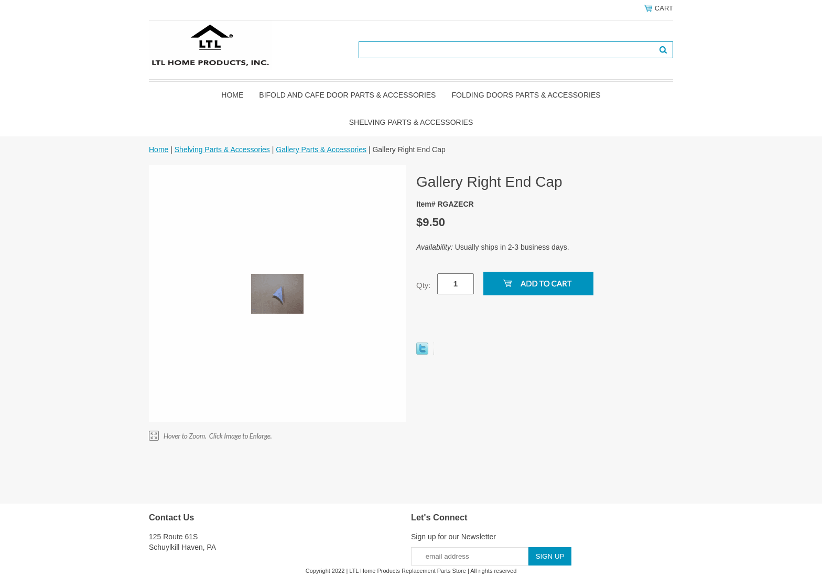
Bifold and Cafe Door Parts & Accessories (347, 95)
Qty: (423, 285)
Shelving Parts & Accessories (411, 122)
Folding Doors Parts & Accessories (525, 95)
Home (232, 95)
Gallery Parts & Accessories (321, 149)
